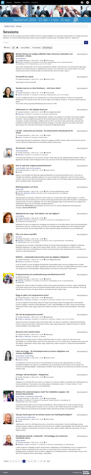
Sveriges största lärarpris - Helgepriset (32, 375)
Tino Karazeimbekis (22, 151)
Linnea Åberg (29, 356)
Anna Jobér (19, 91)
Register (9, 2)
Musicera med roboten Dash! (28, 332)
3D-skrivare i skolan (24, 148)
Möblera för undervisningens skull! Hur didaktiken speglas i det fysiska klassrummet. (42, 393)
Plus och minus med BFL (26, 234)
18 (44, 461)
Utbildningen (20, 114)
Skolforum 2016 (9, 26)
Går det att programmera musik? (29, 315)
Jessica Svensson (21, 417)
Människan (20, 62)
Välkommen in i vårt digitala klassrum (31, 110)
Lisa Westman (29, 396)
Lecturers (34, 2)
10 (34, 461)
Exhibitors (26, 2)
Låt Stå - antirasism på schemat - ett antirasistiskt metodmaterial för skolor (44, 132)
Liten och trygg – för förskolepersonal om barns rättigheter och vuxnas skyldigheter (42, 352)
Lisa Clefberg (20, 216)
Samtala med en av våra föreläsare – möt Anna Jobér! (38, 88)
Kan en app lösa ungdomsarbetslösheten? (34, 166)
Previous (6, 461)
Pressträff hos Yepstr (25, 77)
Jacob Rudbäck (20, 168)
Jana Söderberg (21, 58)
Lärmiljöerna (20, 220)
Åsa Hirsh (19, 237)
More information (82, 54)
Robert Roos (31, 417)
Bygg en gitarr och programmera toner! (32, 295)
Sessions (17, 2)
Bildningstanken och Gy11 (27, 187)
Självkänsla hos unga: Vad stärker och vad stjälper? (37, 214)
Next (48, 461)
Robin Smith (19, 189)
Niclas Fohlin (38, 396)
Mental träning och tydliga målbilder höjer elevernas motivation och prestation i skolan (44, 55)
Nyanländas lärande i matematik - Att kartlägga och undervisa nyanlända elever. (42, 437)
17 (41, 461)
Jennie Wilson (20, 396)
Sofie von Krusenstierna (33, 168)
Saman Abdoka (20, 440)
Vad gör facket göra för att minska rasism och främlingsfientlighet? (44, 415)
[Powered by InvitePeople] (81, 473)
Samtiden (19, 95)
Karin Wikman (20, 356)
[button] (82, 2)
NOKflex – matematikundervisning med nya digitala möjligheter (42, 257)
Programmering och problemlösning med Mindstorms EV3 (40, 274)
